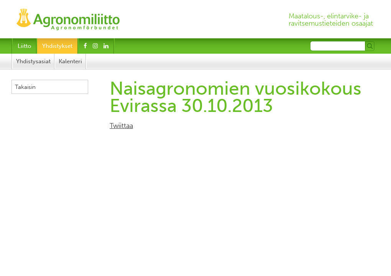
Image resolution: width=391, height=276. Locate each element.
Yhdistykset (57, 46)
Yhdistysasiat (33, 61)
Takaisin (25, 87)
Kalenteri (70, 61)
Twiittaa (121, 126)
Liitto (24, 46)
